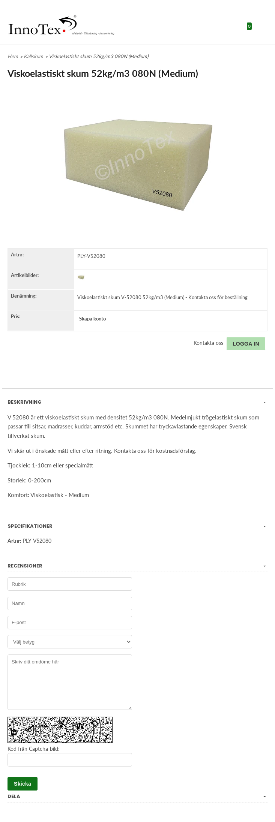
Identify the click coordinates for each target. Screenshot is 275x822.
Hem (13, 56)
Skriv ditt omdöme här (70, 682)
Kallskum (34, 56)
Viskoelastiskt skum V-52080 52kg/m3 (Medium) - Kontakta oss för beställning (162, 297)
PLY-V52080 (91, 256)
